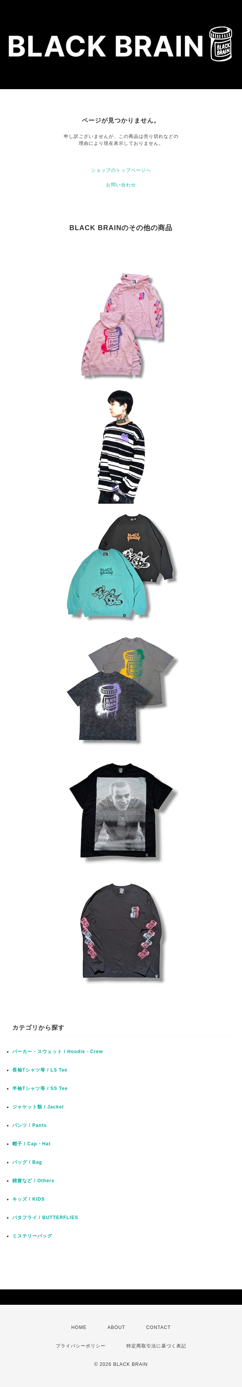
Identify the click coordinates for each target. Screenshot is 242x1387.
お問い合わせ (121, 184)
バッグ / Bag (27, 1162)
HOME (78, 1327)
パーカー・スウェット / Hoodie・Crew (57, 1051)
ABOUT (116, 1327)
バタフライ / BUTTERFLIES (45, 1217)
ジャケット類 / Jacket (38, 1107)
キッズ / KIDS (28, 1199)
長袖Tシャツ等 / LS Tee (40, 1070)
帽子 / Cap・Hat (31, 1143)
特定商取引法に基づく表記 (156, 1346)
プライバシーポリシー (81, 1346)
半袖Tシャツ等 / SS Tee (40, 1088)
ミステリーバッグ (32, 1236)
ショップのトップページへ (121, 170)
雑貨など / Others (33, 1180)
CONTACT (158, 1327)
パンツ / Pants (29, 1125)
